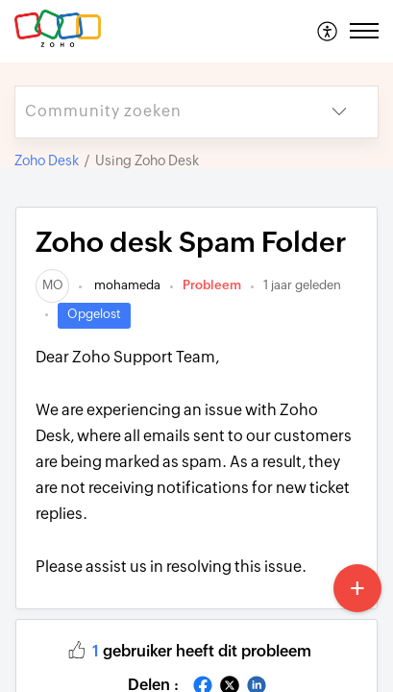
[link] (52, 285)
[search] (158, 111)
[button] (328, 31)
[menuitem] (328, 31)
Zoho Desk (46, 160)
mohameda (125, 285)
